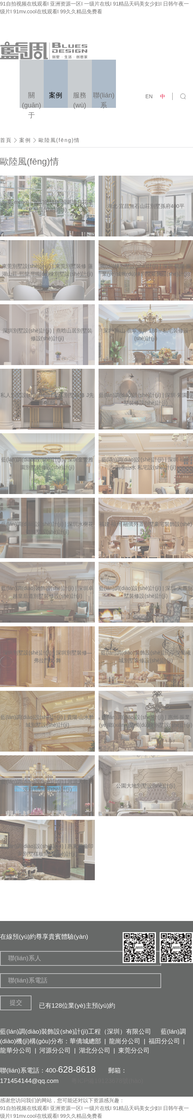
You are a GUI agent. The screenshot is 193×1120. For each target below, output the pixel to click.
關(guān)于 (31, 100)
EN (149, 96)
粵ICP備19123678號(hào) (107, 1080)
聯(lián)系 (103, 100)
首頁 (6, 140)
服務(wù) (79, 100)
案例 (25, 140)
